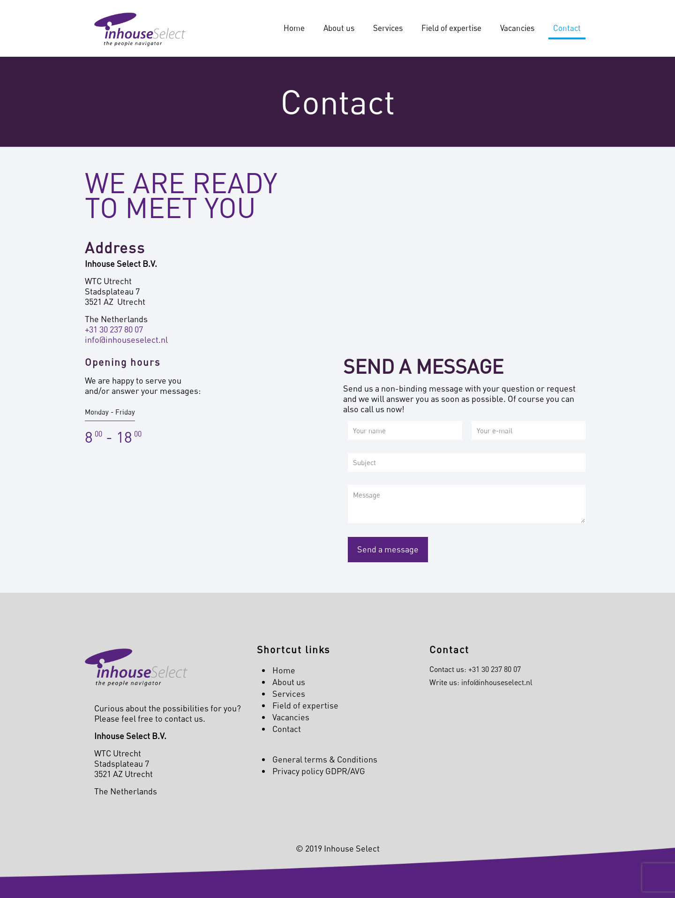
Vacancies (290, 717)
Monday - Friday (110, 411)
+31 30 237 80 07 (114, 329)
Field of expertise (305, 705)
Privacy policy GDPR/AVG (318, 771)
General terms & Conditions (324, 759)
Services (288, 693)
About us (288, 682)
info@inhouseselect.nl (126, 339)
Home (283, 670)
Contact (286, 729)
